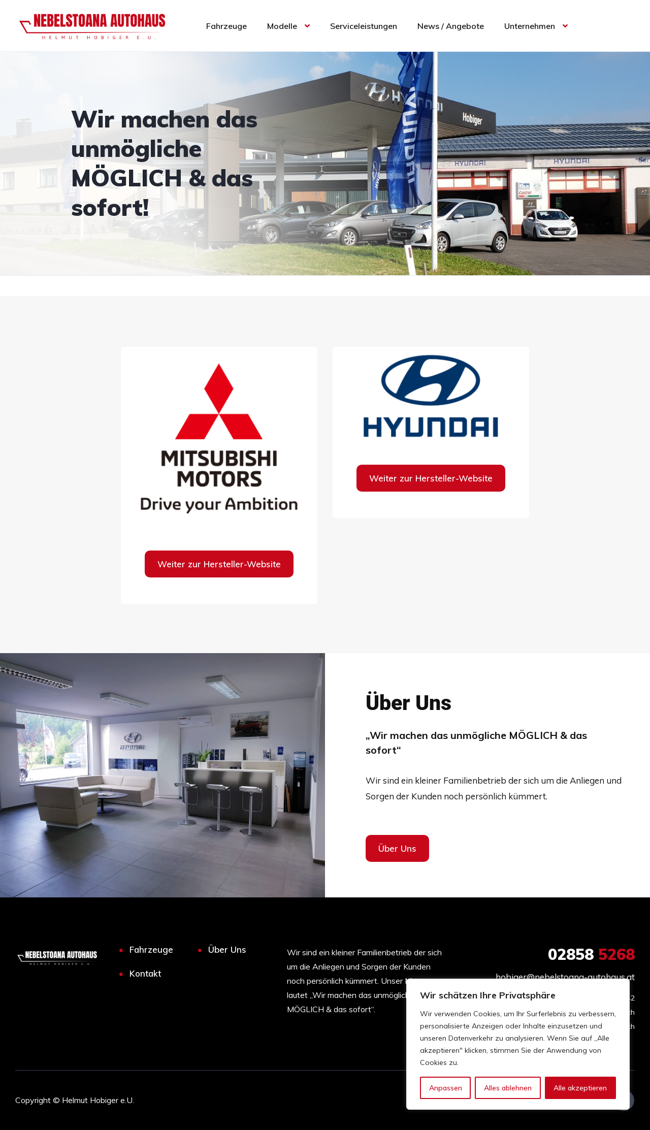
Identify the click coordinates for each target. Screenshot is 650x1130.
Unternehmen (529, 26)
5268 (591, 954)
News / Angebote (450, 26)
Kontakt (145, 973)
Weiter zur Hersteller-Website (219, 564)
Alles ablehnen (508, 1087)
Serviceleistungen (363, 26)
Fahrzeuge (226, 26)
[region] (518, 1044)
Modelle (282, 26)
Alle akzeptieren (580, 1087)
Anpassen (445, 1087)
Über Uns (227, 949)
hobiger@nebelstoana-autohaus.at (565, 977)
